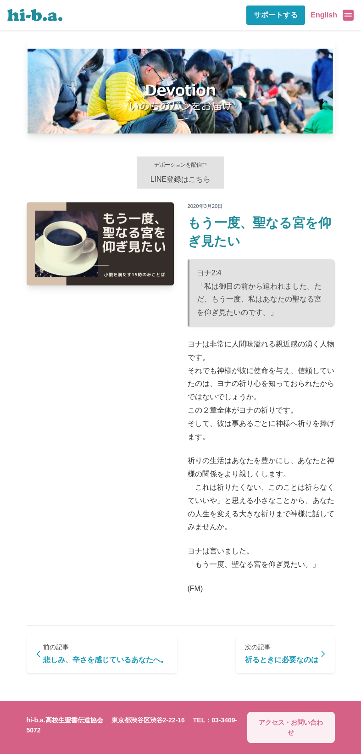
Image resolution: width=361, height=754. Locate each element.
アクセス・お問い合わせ (291, 727)
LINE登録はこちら (180, 172)
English (324, 15)
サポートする (276, 15)
